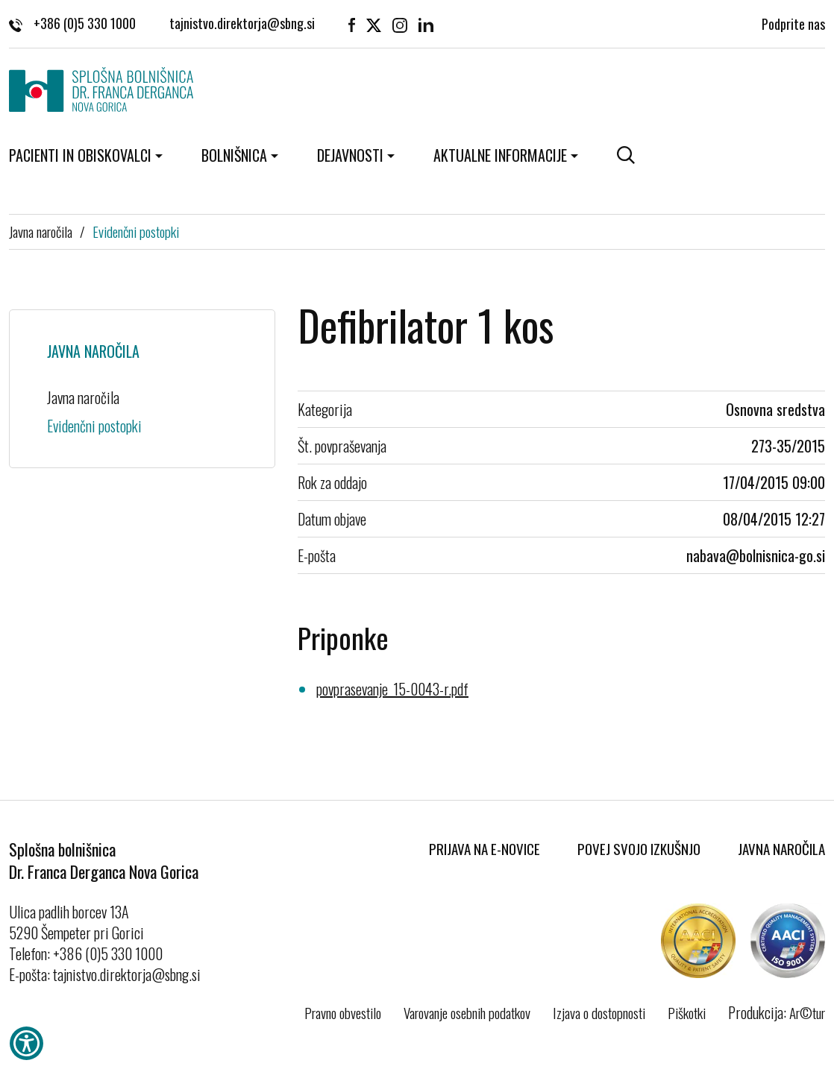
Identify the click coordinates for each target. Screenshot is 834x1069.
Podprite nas (793, 22)
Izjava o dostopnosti (599, 1012)
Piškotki (687, 1012)
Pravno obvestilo (342, 1012)
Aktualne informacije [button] (500, 155)
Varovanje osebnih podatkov (467, 1012)
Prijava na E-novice (484, 848)
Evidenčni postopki (136, 231)
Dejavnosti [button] (350, 155)
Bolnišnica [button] (234, 155)
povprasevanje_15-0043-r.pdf (392, 689)
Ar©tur (807, 1012)
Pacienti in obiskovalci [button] (80, 155)
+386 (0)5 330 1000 (72, 22)
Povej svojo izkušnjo (638, 848)
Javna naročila (40, 231)
